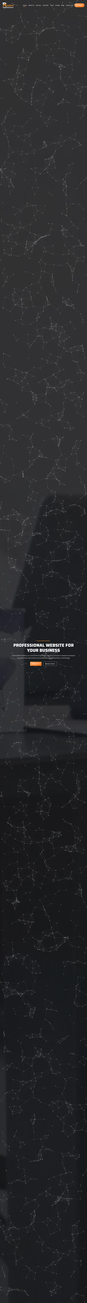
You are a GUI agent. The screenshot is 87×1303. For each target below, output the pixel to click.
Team (52, 5)
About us (31, 5)
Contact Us (69, 5)
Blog (62, 5)
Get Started (35, 664)
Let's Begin (79, 5)
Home (25, 5)
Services (38, 5)
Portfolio (45, 5)
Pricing (57, 5)
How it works (50, 664)
